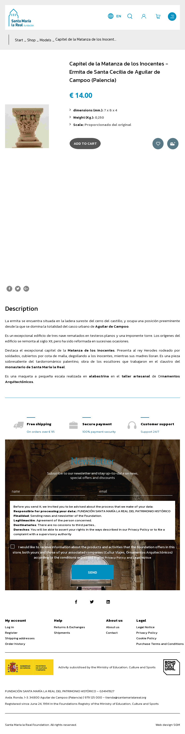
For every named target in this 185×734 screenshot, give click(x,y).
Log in (9, 627)
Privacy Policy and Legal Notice (128, 557)
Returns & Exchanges (69, 627)
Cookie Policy (146, 638)
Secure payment (97, 424)
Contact (112, 633)
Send (92, 572)
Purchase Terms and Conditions (160, 644)
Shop (31, 40)
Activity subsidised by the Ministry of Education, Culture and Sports (107, 667)
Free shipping (39, 424)
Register (11, 633)
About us (112, 627)
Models (45, 40)
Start (19, 40)
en (117, 16)
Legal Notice (145, 627)
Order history (15, 644)
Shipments (62, 633)
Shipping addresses (20, 638)
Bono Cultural (171, 667)
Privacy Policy (147, 633)
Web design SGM (168, 725)
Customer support (157, 424)
